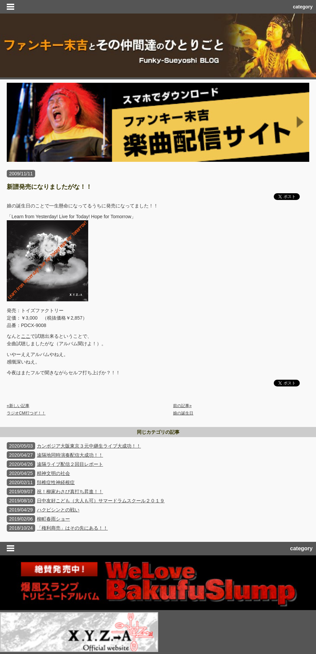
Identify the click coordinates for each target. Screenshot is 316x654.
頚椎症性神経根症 (56, 482)
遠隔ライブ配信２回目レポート (70, 464)
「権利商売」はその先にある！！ (72, 528)
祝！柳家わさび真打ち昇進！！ (70, 491)
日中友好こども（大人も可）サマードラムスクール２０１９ (101, 500)
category (303, 6)
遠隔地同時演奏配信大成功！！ (70, 455)
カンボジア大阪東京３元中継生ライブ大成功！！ (89, 446)
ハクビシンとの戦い (58, 509)
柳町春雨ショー (53, 519)
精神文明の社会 (53, 473)
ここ (25, 336)
